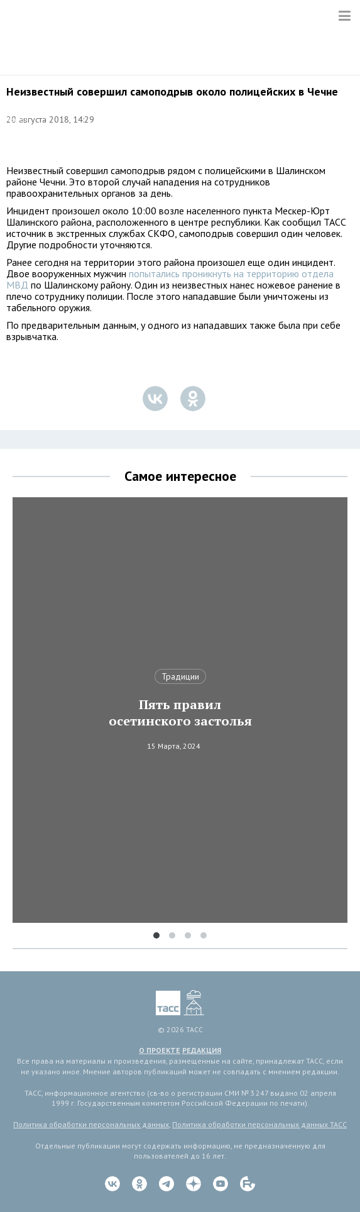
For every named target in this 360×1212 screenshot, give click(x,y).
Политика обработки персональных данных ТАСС (259, 1124)
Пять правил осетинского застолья (180, 713)
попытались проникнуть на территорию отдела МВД (170, 279)
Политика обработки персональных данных (91, 1124)
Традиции (180, 676)
